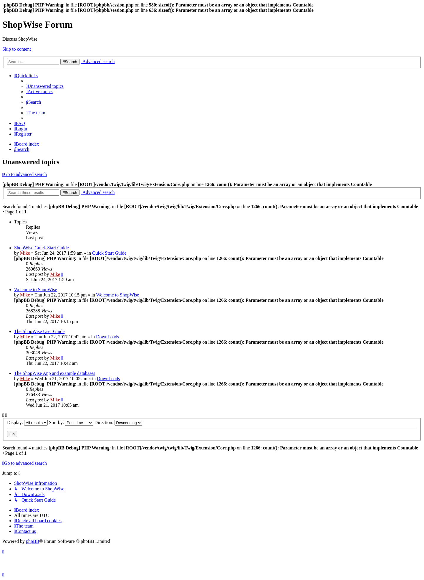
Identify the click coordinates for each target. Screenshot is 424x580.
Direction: (118, 422)
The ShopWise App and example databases (54, 373)
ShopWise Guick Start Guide (41, 247)
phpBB (32, 541)
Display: (27, 422)
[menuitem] (45, 86)
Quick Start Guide (109, 253)
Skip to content (16, 49)
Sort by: (71, 422)
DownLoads (107, 336)
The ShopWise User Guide (39, 331)
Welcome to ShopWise (35, 289)
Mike (25, 253)
